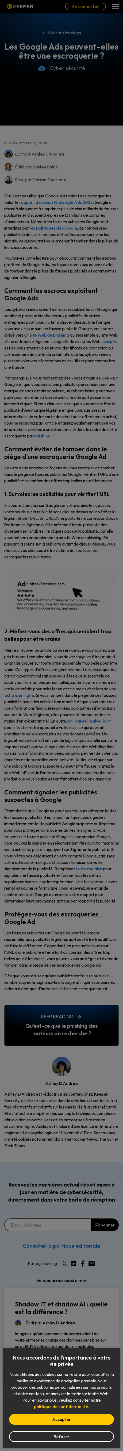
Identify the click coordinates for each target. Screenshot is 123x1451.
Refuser (61, 1436)
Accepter (61, 1419)
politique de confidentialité (61, 1406)
